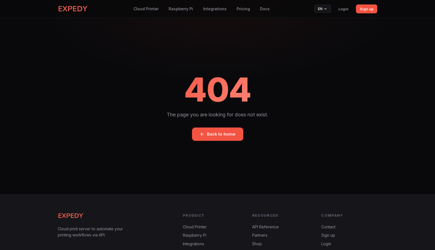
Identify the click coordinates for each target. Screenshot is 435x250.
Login (343, 9)
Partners (259, 235)
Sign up (366, 9)
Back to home (218, 134)
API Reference (265, 226)
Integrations (215, 8)
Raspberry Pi (181, 8)
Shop (257, 243)
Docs (265, 8)
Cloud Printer (146, 8)
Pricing (243, 8)
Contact (328, 226)
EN (322, 9)
